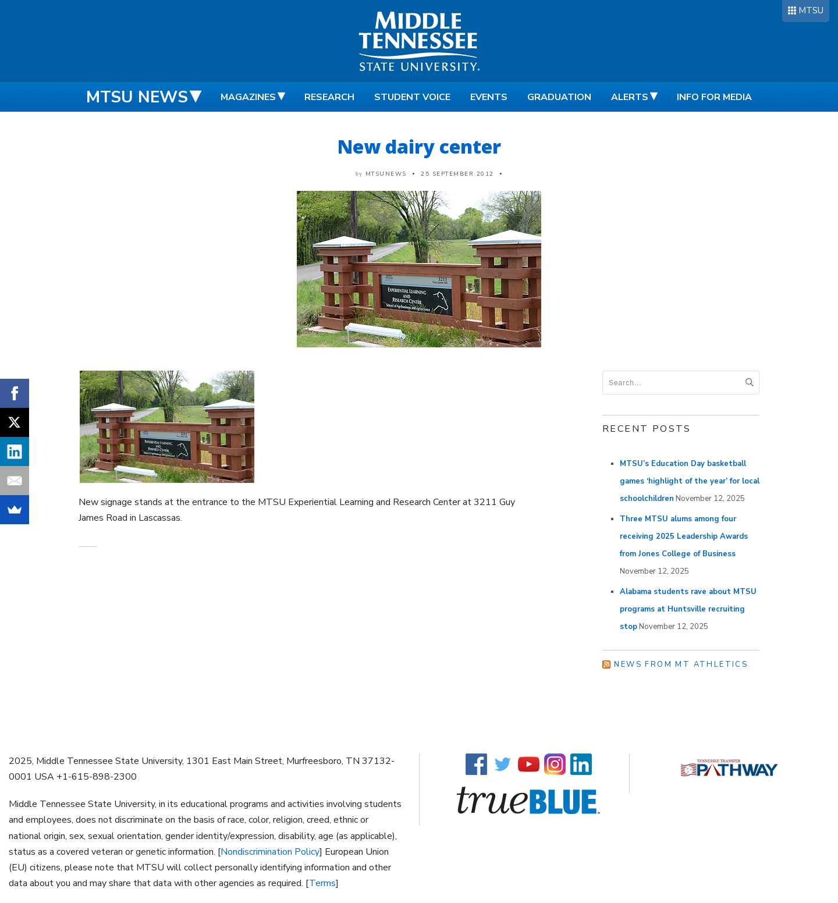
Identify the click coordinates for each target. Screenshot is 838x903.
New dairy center (419, 146)
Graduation (559, 97)
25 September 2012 (457, 174)
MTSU (810, 10)
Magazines (248, 97)
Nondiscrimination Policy (270, 851)
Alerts (629, 97)
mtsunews (386, 174)
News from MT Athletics (681, 664)
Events (488, 97)
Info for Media (714, 97)
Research (329, 97)
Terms (322, 883)
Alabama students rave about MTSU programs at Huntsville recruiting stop (688, 609)
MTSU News (137, 97)
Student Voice (412, 97)
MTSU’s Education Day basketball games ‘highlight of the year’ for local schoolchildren (689, 481)
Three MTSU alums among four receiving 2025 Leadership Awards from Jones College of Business (684, 536)
